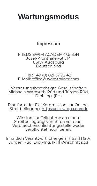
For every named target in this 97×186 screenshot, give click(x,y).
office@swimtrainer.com (55, 78)
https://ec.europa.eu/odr (64, 108)
